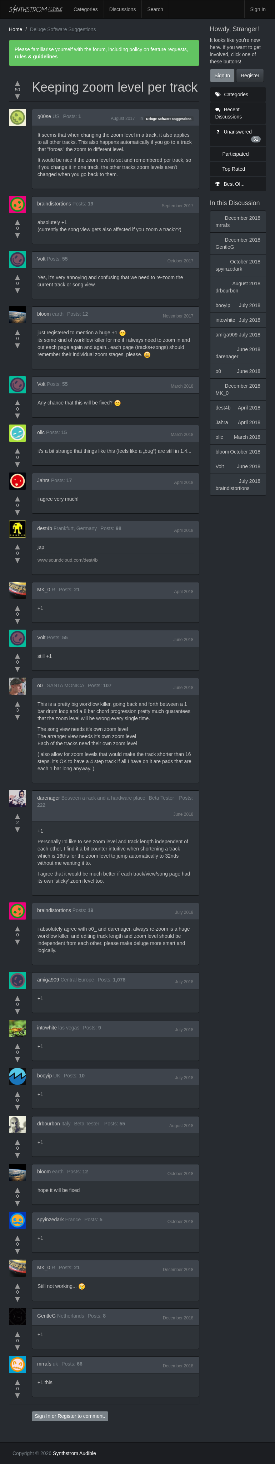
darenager (48, 798)
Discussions (122, 9)
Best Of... (230, 184)
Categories (86, 9)
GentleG (46, 1316)
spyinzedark (50, 1219)
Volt (41, 259)
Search (155, 9)
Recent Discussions (228, 113)
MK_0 (43, 589)
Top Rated (233, 169)
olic (41, 432)
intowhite (47, 1028)
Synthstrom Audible (35, 9)
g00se (44, 116)
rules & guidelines (36, 56)
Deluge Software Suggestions (168, 119)
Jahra (43, 480)
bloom (44, 314)
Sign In (258, 9)
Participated (235, 154)
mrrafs (44, 1364)
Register (67, 1416)
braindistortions (54, 204)
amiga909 (48, 980)
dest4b (44, 528)
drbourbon (48, 1123)
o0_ (41, 685)
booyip (44, 1075)
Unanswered (238, 135)
